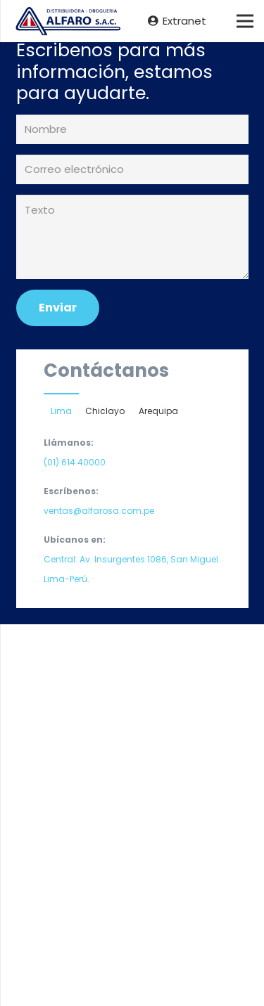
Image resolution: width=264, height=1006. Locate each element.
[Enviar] (57, 307)
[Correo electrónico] (132, 169)
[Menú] (245, 21)
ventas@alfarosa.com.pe (99, 511)
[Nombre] (132, 129)
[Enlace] (67, 21)
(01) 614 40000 (75, 462)
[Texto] (132, 237)
